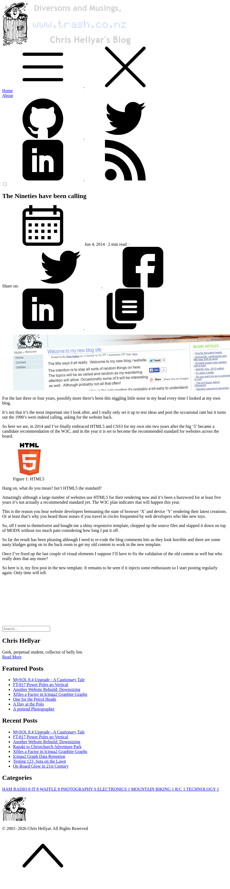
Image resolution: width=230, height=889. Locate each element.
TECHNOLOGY (202, 789)
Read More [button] (12, 657)
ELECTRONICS (114, 789)
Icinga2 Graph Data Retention (39, 756)
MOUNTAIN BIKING (153, 789)
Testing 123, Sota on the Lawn (39, 761)
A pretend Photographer (34, 709)
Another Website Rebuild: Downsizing (46, 689)
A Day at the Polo (28, 704)
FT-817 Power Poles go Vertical (40, 684)
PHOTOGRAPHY (79, 789)
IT (35, 789)
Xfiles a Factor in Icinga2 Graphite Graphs (50, 694)
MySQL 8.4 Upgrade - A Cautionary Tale (49, 679)
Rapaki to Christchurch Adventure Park (47, 746)
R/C (180, 789)
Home (7, 90)
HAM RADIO (16, 789)
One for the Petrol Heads (34, 699)
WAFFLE (50, 789)
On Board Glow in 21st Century (41, 766)
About (7, 95)
